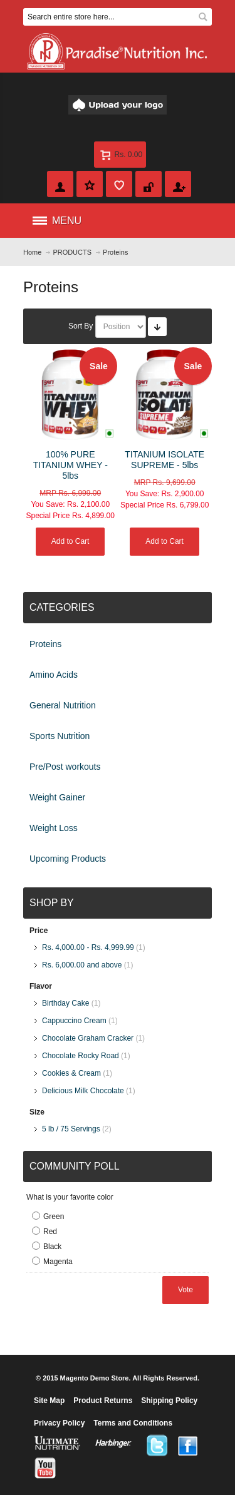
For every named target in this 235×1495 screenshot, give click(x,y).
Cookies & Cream (71, 1073)
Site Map (49, 1400)
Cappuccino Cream (74, 1020)
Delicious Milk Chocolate (83, 1090)
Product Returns (102, 1400)
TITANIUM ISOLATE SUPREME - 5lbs (164, 459)
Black (52, 1246)
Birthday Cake (65, 1003)
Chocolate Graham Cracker (87, 1038)
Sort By (80, 326)
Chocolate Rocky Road (80, 1055)
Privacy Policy (59, 1423)
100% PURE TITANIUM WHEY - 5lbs (70, 465)
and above (82, 965)
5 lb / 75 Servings (71, 1129)
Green (53, 1216)
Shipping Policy (169, 1400)
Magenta (58, 1261)
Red (50, 1231)
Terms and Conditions (132, 1423)
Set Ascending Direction (157, 326)
